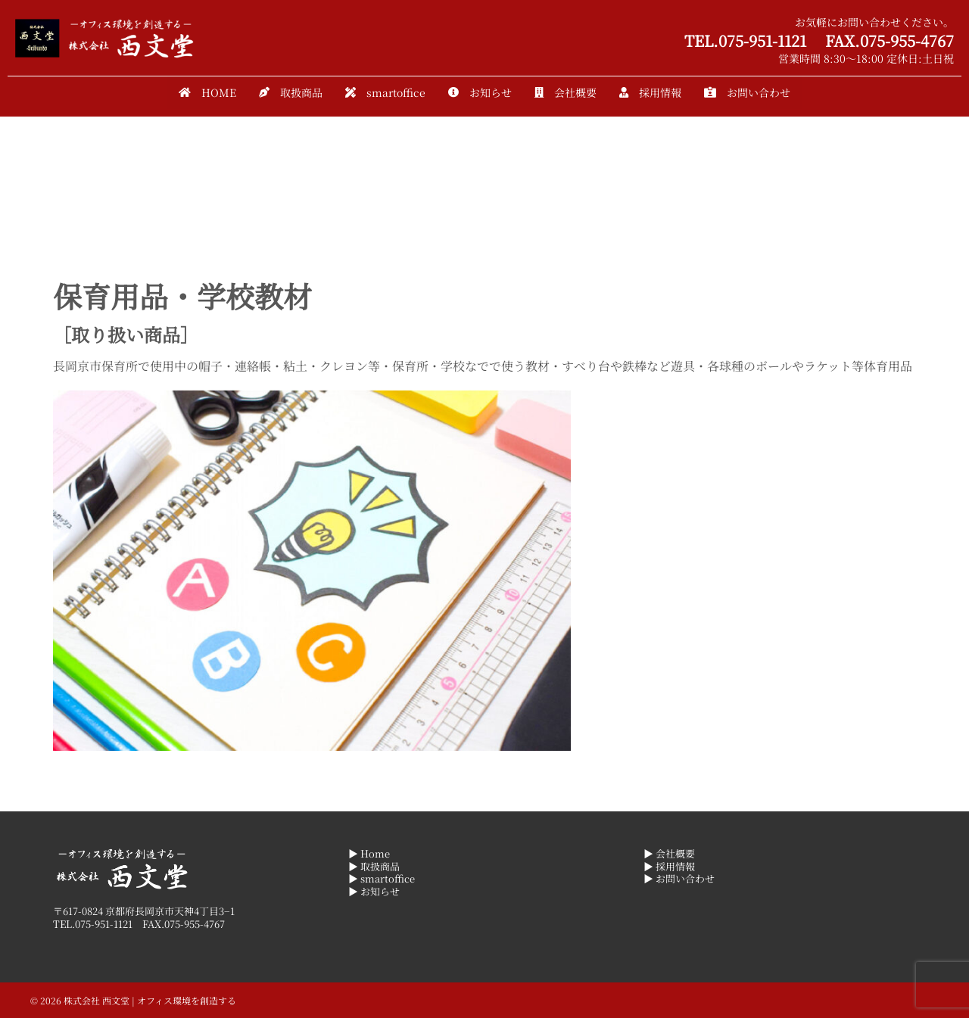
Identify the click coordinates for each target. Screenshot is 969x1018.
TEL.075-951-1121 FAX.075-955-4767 (819, 40)
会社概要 (565, 92)
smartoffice (385, 92)
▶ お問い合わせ (679, 878)
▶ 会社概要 (669, 853)
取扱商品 (290, 92)
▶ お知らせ (374, 891)
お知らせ (480, 92)
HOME (207, 92)
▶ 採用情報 (669, 866)
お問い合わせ (747, 92)
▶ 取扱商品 (374, 866)
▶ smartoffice (381, 878)
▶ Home (369, 853)
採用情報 (650, 92)
